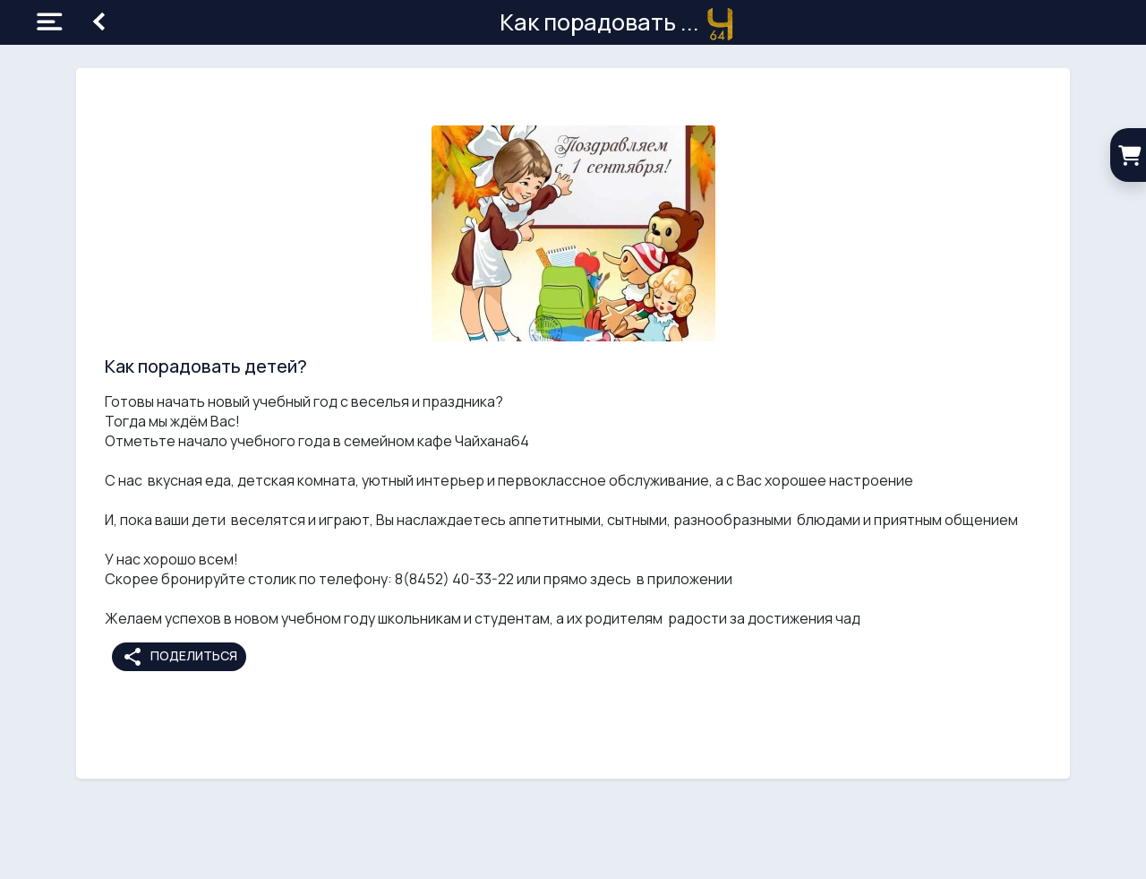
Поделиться (179, 657)
